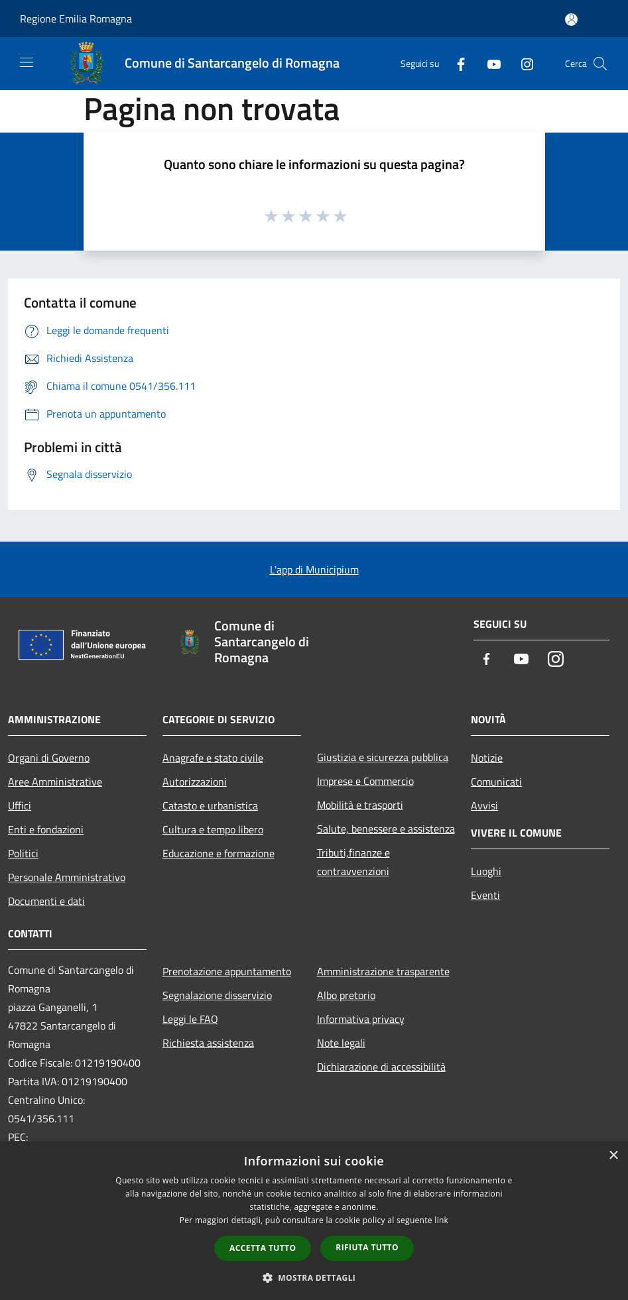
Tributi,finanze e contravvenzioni (353, 862)
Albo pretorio (346, 995)
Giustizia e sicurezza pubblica (382, 757)
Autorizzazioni (194, 782)
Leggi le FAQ (190, 1019)
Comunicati (496, 782)
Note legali (341, 1043)
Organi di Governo (49, 758)
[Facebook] (455, 63)
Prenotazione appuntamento (226, 971)
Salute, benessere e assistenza (386, 829)
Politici (23, 853)
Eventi (485, 895)
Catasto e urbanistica (210, 805)
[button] (314, 1277)
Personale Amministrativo (66, 877)
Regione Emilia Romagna (76, 19)
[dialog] (314, 1221)
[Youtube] (488, 63)
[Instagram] (522, 63)
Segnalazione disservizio (217, 995)
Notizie (487, 758)
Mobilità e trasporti (360, 805)
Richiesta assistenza (208, 1043)
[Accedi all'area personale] (571, 19)
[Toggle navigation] (26, 62)
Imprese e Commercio (365, 781)
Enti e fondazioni (46, 829)
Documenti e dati (46, 901)
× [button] (613, 1156)
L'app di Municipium (314, 569)
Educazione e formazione (218, 853)
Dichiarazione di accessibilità (381, 1067)
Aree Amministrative (55, 782)
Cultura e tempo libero (212, 829)
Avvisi (484, 805)
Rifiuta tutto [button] (367, 1247)
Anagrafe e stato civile (212, 758)
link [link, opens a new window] (441, 1220)
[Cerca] (600, 64)
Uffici (19, 805)
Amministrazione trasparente (383, 971)
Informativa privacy (361, 1019)
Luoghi (486, 871)
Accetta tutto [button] (262, 1248)
